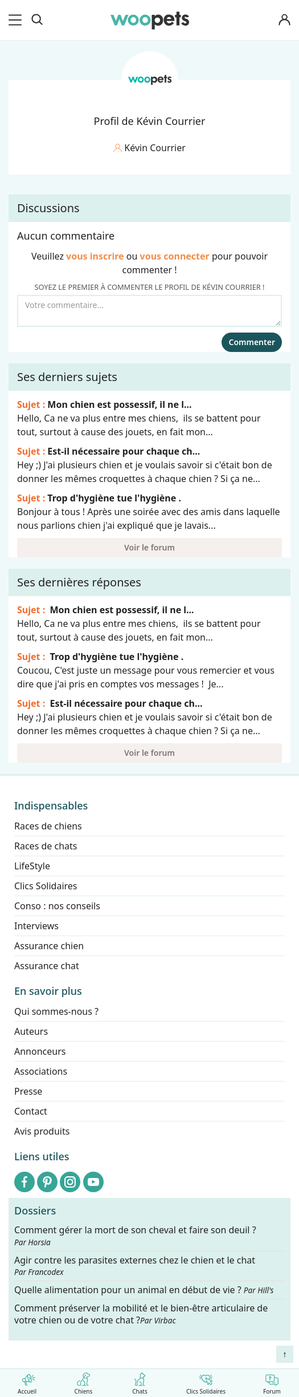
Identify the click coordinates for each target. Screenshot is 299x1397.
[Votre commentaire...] (149, 311)
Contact (30, 1111)
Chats (140, 1381)
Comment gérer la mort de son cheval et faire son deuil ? (135, 1236)
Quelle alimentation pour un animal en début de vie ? (143, 1290)
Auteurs (31, 1031)
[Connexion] (284, 20)
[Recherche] (37, 20)
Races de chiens (48, 826)
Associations (40, 1071)
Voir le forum (149, 547)
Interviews (36, 926)
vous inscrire (95, 256)
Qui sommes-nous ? (56, 1011)
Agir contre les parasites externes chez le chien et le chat (134, 1265)
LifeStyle (32, 866)
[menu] (17, 20)
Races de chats (45, 846)
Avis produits (41, 1131)
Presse (28, 1091)
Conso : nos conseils (57, 906)
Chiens (83, 1381)
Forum (272, 1381)
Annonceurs (39, 1051)
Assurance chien (49, 946)
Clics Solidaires (206, 1381)
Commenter (251, 342)
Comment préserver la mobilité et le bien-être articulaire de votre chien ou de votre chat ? (141, 1314)
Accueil (27, 1381)
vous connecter (175, 256)
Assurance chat (46, 965)
